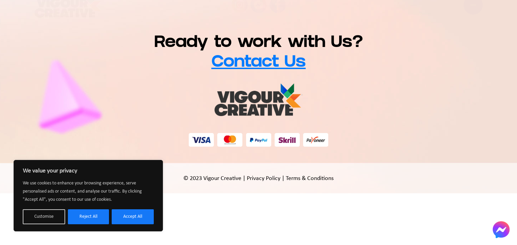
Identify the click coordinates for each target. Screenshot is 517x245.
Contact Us (258, 63)
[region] (88, 195)
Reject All (88, 216)
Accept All (132, 216)
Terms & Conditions (310, 178)
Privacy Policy (263, 178)
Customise (44, 216)
